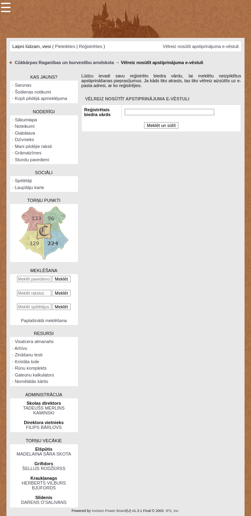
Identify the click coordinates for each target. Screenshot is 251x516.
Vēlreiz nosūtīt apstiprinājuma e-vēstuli (200, 46)
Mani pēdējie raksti (33, 146)
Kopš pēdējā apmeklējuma (41, 98)
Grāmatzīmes (28, 152)
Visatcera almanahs (34, 341)
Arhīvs (21, 348)
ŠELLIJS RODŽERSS (43, 468)
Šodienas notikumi (33, 91)
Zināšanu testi (28, 354)
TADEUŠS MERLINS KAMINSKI (44, 410)
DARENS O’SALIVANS (44, 502)
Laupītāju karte (29, 187)
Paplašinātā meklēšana (44, 320)
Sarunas (23, 85)
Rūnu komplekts (31, 368)
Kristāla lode (27, 361)
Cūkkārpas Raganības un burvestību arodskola (64, 62)
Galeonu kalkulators (34, 374)
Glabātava (25, 133)
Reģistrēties (90, 46)
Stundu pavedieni (32, 159)
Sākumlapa (26, 119)
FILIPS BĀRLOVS (44, 427)
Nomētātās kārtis (31, 381)
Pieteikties (65, 46)
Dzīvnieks (24, 139)
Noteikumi (25, 126)
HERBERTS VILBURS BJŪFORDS (44, 485)
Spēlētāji (23, 180)
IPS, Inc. (173, 511)
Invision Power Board (109, 511)
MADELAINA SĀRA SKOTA (44, 454)
